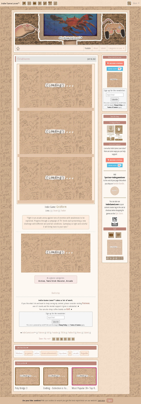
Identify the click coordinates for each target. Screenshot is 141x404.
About (96, 48)
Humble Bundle (118, 183)
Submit (103, 48)
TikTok (63, 332)
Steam (55, 210)
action (37, 353)
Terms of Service (75, 325)
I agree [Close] (110, 400)
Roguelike (84, 353)
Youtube (88, 48)
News (79, 332)
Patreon (85, 303)
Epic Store (119, 213)
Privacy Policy (63, 325)
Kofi (68, 309)
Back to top (56, 292)
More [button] (135, 3)
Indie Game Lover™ (10, 3)
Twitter (63, 210)
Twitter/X (71, 332)
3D (70, 353)
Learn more (101, 400)
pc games (28, 353)
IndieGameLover (28, 332)
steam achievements (49, 353)
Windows (19, 353)
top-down (62, 353)
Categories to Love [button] (115, 48)
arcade (75, 353)
